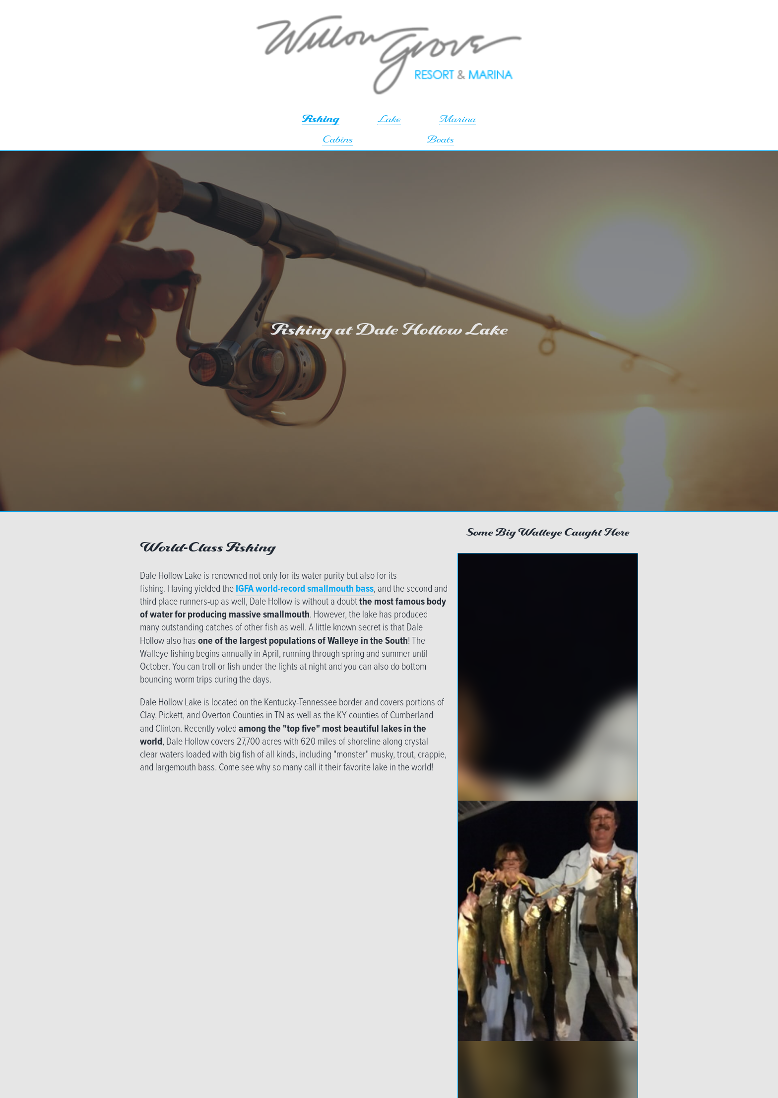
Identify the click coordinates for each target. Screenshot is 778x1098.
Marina (457, 120)
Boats (440, 140)
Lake (389, 120)
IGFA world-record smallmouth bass (305, 589)
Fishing (320, 120)
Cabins (338, 140)
